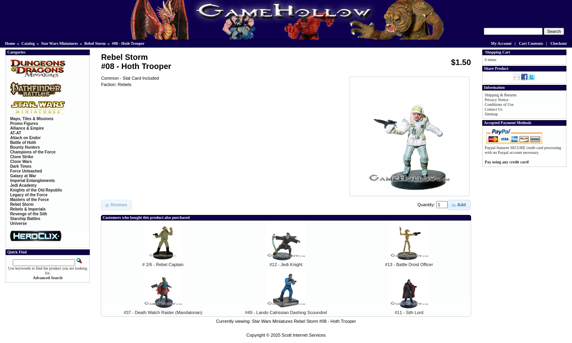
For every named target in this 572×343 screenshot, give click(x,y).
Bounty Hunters (25, 147)
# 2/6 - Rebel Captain (163, 264)
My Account (501, 43)
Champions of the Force (32, 152)
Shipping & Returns (500, 95)
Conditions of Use (499, 104)
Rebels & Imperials (27, 209)
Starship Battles (25, 219)
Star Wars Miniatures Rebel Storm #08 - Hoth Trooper (304, 321)
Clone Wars (21, 161)
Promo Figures (24, 123)
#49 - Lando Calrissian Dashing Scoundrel (286, 312)
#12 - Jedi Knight (286, 264)
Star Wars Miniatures (59, 43)
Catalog (28, 43)
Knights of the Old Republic (36, 190)
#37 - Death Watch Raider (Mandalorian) (163, 312)
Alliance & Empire (27, 128)
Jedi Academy (23, 185)
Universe (18, 223)
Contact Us (493, 109)
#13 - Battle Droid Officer (409, 264)
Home (10, 43)
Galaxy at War (23, 176)
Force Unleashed (26, 171)
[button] (459, 205)
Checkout (559, 43)
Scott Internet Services (304, 335)
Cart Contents (531, 43)
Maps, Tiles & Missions (31, 119)
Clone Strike (21, 157)
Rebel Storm (95, 43)
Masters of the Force (29, 199)
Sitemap (491, 114)
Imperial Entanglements (32, 180)
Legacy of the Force (28, 195)
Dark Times (20, 166)
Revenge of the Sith (28, 214)
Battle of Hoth (23, 142)
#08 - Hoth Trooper (128, 43)
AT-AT (15, 133)
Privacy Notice (496, 100)
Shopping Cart (497, 52)
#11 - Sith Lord (409, 312)
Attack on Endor (25, 138)
